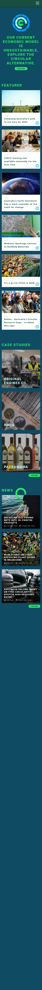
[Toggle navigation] (38, 3)
